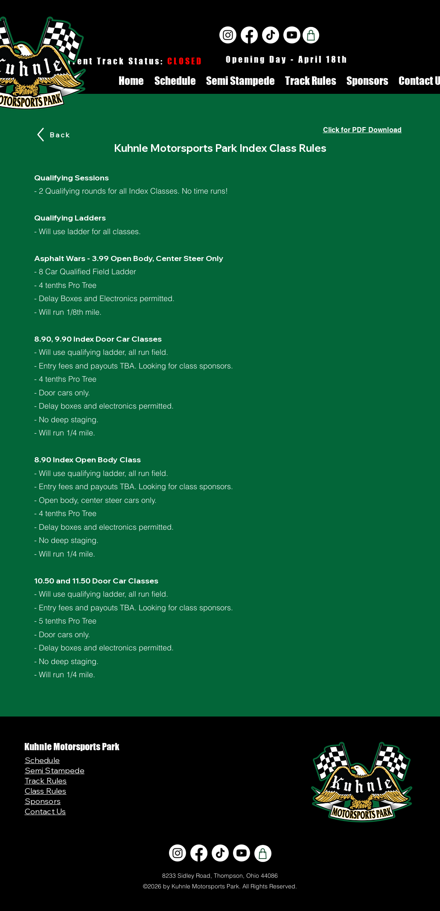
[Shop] (311, 35)
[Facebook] (249, 35)
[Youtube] (291, 35)
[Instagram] (227, 35)
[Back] (60, 134)
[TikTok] (270, 35)
